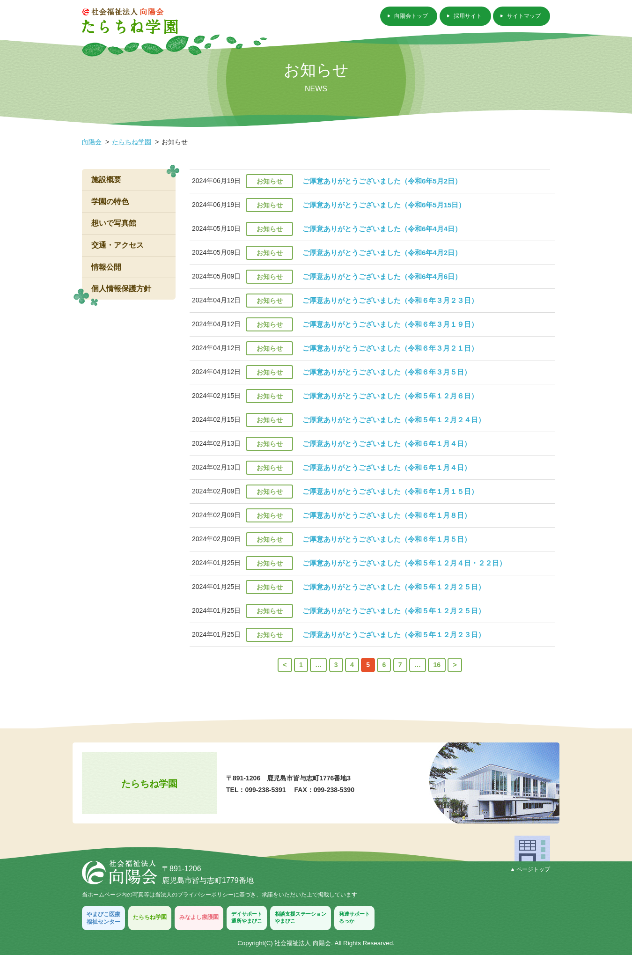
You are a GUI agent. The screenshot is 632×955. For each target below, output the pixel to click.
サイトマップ (524, 16)
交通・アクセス (117, 245)
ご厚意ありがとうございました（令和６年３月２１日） (390, 348)
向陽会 (92, 142)
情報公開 (106, 267)
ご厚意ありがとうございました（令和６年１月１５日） (390, 491)
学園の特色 (110, 202)
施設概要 (106, 180)
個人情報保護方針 (121, 289)
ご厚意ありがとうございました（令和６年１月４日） (386, 444)
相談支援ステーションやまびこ (300, 917)
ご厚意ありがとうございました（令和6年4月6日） (382, 276)
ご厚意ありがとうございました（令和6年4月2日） (382, 253)
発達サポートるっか (354, 917)
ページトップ (530, 869)
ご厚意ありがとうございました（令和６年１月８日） (386, 515)
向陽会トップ (411, 16)
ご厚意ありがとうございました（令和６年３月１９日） (390, 324)
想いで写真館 (113, 223)
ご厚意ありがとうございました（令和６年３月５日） (386, 372)
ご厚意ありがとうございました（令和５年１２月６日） (390, 396)
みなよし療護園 (199, 917)
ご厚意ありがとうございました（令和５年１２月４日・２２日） (404, 563)
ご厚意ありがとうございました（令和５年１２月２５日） (393, 587)
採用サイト (468, 16)
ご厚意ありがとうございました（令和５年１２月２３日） (393, 635)
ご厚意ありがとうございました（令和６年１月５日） (386, 539)
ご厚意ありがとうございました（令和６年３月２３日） (390, 300)
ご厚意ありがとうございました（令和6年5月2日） (382, 181)
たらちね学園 (131, 142)
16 (437, 664)
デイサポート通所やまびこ (246, 917)
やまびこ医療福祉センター (103, 918)
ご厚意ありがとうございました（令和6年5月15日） (383, 205)
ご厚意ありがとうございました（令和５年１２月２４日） (393, 420)
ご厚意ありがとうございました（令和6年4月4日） (382, 229)
